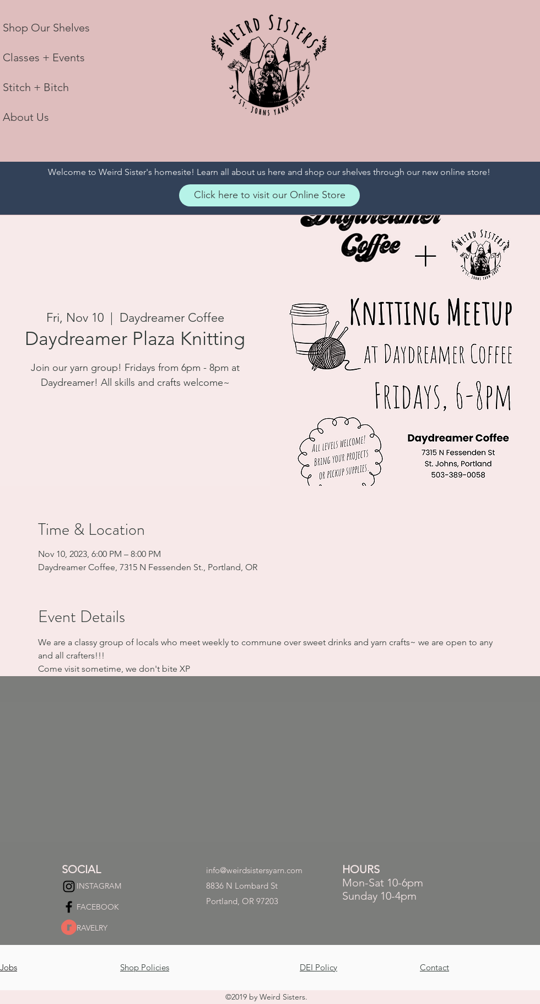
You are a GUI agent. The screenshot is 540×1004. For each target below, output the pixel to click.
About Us (26, 117)
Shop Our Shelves (46, 27)
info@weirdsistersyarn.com (254, 870)
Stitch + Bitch (36, 87)
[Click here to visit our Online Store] (269, 195)
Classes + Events (44, 57)
